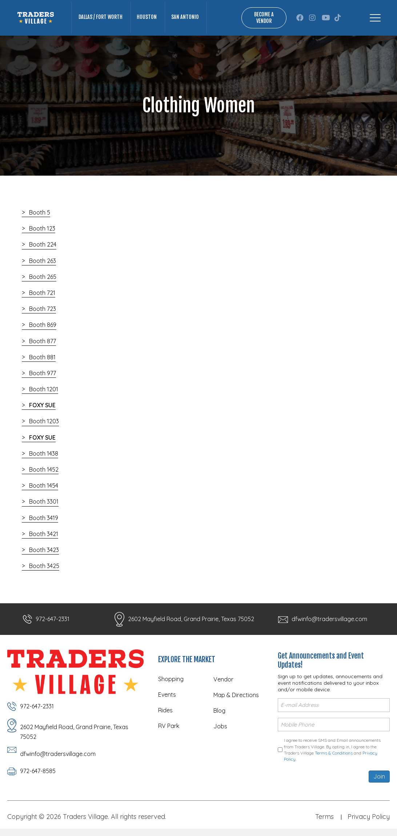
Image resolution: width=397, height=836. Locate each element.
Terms (324, 816)
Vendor (223, 679)
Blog (219, 710)
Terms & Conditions (334, 753)
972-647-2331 (52, 619)
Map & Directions (236, 695)
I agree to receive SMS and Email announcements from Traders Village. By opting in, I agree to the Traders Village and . (332, 749)
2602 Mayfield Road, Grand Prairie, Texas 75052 (191, 619)
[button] (300, 17)
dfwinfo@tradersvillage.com (329, 619)
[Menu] (375, 17)
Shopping (171, 679)
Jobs (220, 726)
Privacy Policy (369, 816)
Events (167, 694)
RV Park (168, 725)
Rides (165, 710)
